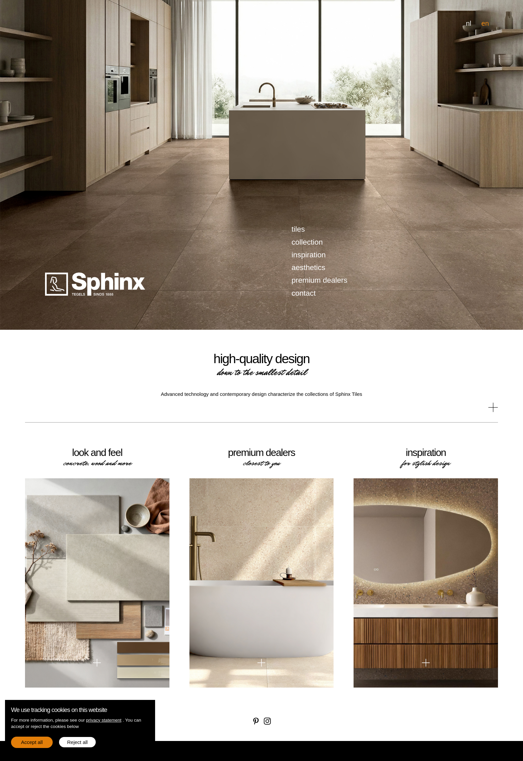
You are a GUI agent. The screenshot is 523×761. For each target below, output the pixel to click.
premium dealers (320, 280)
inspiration (309, 255)
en (485, 23)
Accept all (32, 742)
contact (304, 293)
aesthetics (308, 267)
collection (307, 242)
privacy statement (103, 720)
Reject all (77, 742)
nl (468, 23)
